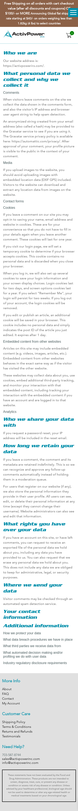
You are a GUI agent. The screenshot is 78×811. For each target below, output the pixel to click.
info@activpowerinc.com (20, 763)
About (6, 689)
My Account (11, 703)
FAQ (5, 694)
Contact (8, 698)
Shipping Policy (13, 722)
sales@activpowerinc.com (21, 759)
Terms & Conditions (16, 727)
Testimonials (11, 736)
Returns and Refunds (17, 731)
